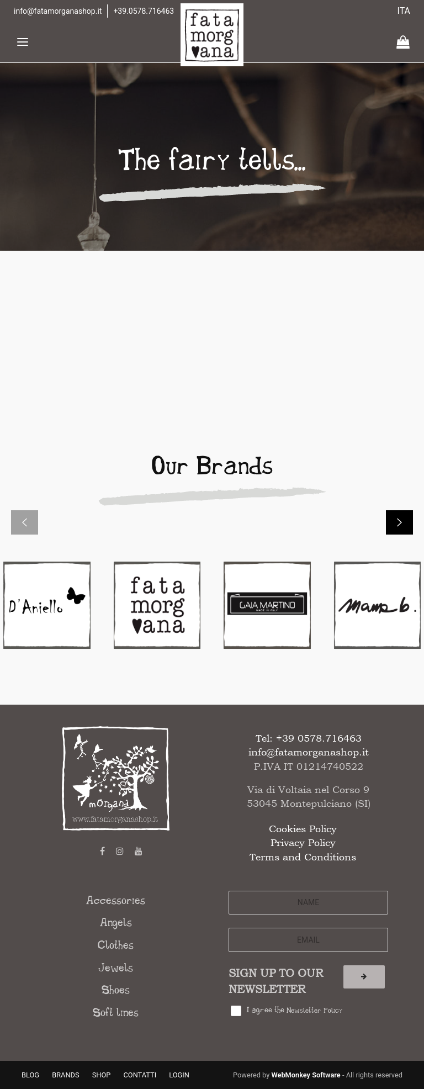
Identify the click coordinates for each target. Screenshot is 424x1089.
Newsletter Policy (314, 1011)
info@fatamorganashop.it (58, 11)
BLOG (30, 1075)
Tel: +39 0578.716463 (309, 738)
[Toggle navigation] (22, 42)
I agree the (294, 1011)
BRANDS (65, 1075)
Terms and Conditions (303, 857)
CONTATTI (140, 1075)
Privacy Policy (303, 842)
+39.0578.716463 (143, 11)
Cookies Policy (303, 828)
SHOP (101, 1075)
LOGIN (179, 1075)
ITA (404, 11)
